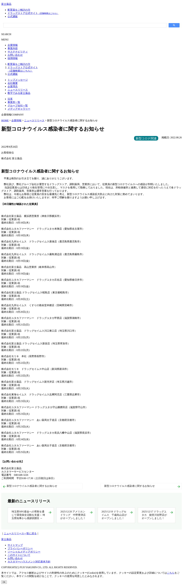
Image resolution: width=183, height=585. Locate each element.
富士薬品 (6, 4)
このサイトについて (19, 555)
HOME (5, 120)
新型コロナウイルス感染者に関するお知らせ (32, 486)
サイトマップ (15, 545)
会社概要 (13, 83)
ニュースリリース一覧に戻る (20, 533)
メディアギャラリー (19, 108)
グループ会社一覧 (18, 105)
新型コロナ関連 (146, 138)
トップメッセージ (18, 80)
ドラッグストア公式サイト (33, 13)
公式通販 (13, 16)
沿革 (10, 99)
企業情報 (13, 45)
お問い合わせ (15, 55)
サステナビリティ (18, 51)
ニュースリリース (18, 89)
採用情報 (13, 58)
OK (4, 582)
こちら (170, 572)
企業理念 (13, 86)
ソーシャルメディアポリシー (24, 551)
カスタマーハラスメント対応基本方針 (29, 561)
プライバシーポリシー (20, 548)
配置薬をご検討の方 (19, 9)
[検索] (84, 25)
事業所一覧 (14, 102)
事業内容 (13, 48)
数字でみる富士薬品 (19, 93)
